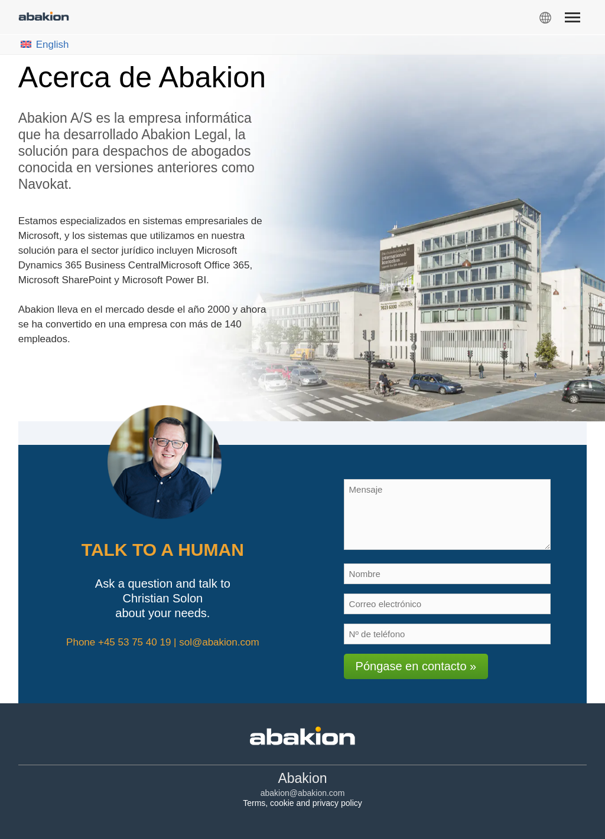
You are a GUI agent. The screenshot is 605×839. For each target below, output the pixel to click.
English (45, 44)
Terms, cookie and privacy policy (302, 803)
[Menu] (572, 19)
